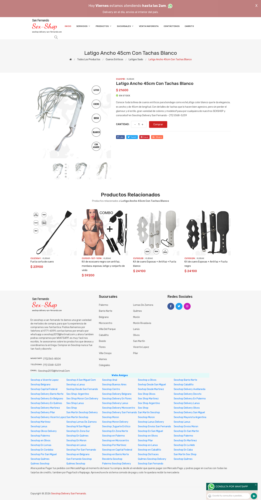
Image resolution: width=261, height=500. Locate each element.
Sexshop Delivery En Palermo (190, 398)
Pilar (135, 353)
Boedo (102, 341)
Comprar (158, 124)
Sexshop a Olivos (147, 380)
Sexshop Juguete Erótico (116, 426)
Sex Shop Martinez (148, 398)
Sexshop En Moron (76, 440)
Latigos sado (136, 59)
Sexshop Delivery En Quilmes (46, 403)
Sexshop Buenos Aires (114, 384)
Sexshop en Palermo (113, 435)
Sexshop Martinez (40, 421)
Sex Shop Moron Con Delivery (82, 398)
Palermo (103, 305)
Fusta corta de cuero (42, 261)
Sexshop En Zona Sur (78, 431)
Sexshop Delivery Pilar (43, 412)
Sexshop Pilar (145, 440)
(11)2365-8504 (52, 358)
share (157, 137)
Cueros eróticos (114, 59)
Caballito (104, 335)
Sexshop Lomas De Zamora (81, 421)
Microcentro (105, 323)
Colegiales (104, 365)
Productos (104, 26)
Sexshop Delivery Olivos (187, 407)
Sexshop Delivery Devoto (187, 394)
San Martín (139, 341)
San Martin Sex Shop (185, 454)
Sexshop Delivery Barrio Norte (47, 394)
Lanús (136, 329)
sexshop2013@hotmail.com (54, 370)
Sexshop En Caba (183, 449)
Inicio (68, 26)
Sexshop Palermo (40, 435)
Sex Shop (71, 407)
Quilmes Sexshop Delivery (152, 459)
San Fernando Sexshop (79, 459)
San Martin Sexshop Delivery (82, 412)
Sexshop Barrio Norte (185, 380)
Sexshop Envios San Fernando (154, 426)
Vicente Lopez (141, 347)
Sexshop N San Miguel (78, 426)
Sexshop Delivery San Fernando (119, 412)
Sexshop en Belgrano (78, 454)
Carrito (189, 26)
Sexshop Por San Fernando (81, 449)
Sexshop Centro (111, 389)
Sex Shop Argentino (149, 403)
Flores (102, 347)
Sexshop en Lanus (76, 445)
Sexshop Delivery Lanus (115, 403)
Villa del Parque (107, 329)
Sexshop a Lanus (75, 384)
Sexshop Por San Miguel (44, 454)
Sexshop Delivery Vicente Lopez (48, 417)
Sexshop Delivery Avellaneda (189, 389)
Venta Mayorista (148, 26)
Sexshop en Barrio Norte (115, 454)
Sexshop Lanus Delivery (151, 421)
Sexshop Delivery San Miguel (189, 412)
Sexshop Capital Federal (44, 389)
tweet (132, 137)
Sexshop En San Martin (186, 431)
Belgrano (104, 317)
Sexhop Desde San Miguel (152, 384)
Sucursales (125, 26)
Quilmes (137, 311)
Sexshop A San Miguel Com (81, 380)
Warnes (103, 359)
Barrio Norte (105, 311)
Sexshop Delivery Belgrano (116, 394)
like (120, 137)
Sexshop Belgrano (40, 384)
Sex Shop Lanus (75, 403)
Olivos (136, 335)
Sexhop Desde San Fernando (82, 389)
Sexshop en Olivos (148, 435)
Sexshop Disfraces (148, 454)
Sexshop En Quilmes (77, 435)
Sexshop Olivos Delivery (44, 431)
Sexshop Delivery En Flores (117, 398)
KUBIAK (130, 79)
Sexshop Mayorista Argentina (190, 417)
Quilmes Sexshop (40, 463)
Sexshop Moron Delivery (115, 421)
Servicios (83, 26)
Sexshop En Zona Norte (115, 431)
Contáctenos (172, 26)
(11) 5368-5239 (52, 364)
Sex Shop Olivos (146, 394)
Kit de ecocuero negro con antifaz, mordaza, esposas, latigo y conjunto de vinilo (103, 266)
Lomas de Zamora (143, 305)
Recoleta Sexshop (112, 459)
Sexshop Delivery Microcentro (118, 407)
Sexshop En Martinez (185, 440)
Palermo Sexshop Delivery (116, 463)
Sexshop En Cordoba (42, 449)
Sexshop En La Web (184, 445)
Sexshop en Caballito (149, 449)
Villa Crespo (105, 353)
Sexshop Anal (109, 380)
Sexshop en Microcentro (115, 440)
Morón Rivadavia (142, 323)
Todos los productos (88, 59)
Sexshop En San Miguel (150, 431)
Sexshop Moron (110, 417)
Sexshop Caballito (184, 384)
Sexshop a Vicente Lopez (45, 380)
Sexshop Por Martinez (114, 445)
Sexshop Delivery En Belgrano (47, 398)
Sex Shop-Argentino (77, 394)
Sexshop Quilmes (40, 459)
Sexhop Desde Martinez (151, 389)
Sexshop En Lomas (41, 445)
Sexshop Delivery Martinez (45, 407)
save (144, 137)
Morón (136, 317)
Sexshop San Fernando (150, 463)
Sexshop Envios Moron (186, 426)
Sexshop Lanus (182, 421)
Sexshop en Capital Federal (117, 449)
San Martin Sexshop (149, 412)
